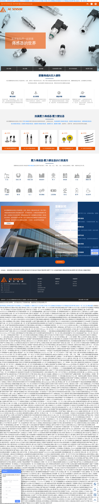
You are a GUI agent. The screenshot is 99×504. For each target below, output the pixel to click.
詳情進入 (9, 223)
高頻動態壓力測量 (57, 68)
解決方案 (86, 9)
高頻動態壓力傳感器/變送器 (61, 121)
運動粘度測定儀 (66, 270)
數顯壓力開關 (57, 123)
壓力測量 (9, 68)
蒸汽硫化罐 (33, 270)
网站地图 (90, 305)
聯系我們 (94, 9)
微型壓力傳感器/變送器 (75, 121)
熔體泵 (74, 270)
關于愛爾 (46, 9)
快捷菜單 (75, 278)
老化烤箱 (21, 270)
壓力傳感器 (26, 121)
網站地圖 (81, 299)
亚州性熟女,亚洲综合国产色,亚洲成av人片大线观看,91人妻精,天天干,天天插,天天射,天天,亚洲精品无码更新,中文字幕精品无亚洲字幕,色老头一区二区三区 (43, 1)
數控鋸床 (27, 270)
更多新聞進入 (60, 261)
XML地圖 (86, 299)
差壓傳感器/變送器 (86, 121)
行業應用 (62, 9)
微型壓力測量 (89, 68)
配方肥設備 (79, 270)
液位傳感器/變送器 (15, 123)
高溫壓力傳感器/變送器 (27, 123)
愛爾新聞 (78, 9)
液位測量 (25, 68)
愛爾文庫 (70, 9)
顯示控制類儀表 (73, 68)
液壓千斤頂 (50, 270)
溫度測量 (41, 68)
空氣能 (39, 270)
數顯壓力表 (50, 123)
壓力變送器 (31, 165)
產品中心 (54, 9)
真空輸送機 (15, 270)
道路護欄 (9, 270)
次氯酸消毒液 (86, 270)
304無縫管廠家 (58, 270)
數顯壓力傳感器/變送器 (40, 123)
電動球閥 (43, 270)
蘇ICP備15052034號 (32, 299)
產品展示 (40, 278)
